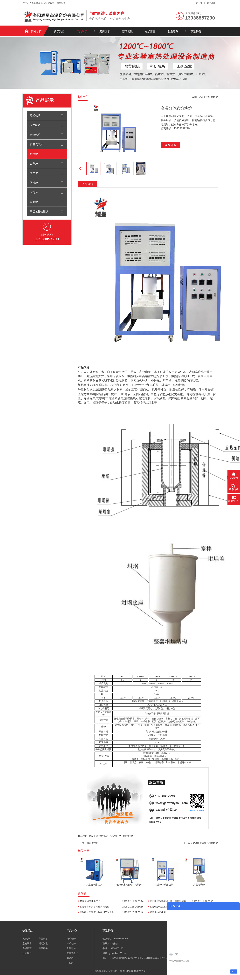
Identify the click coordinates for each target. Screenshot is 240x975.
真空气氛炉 (36, 144)
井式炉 (34, 173)
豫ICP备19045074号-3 (134, 971)
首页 (194, 97)
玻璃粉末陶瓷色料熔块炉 (205, 843)
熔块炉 (34, 153)
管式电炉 (35, 125)
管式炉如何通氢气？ (90, 901)
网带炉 (34, 182)
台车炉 (34, 163)
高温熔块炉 (92, 843)
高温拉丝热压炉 (39, 211)
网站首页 (36, 31)
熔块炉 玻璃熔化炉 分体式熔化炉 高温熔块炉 (111, 835)
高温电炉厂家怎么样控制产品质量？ (98, 912)
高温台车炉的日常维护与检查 (94, 906)
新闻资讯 (127, 31)
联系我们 (211, 3)
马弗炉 (34, 201)
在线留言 (150, 31)
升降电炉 (35, 134)
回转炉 (34, 192)
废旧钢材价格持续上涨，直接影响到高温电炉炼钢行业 (169, 901)
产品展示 (82, 31)
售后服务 (173, 31)
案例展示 (104, 31)
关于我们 (200, 3)
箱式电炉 (35, 115)
